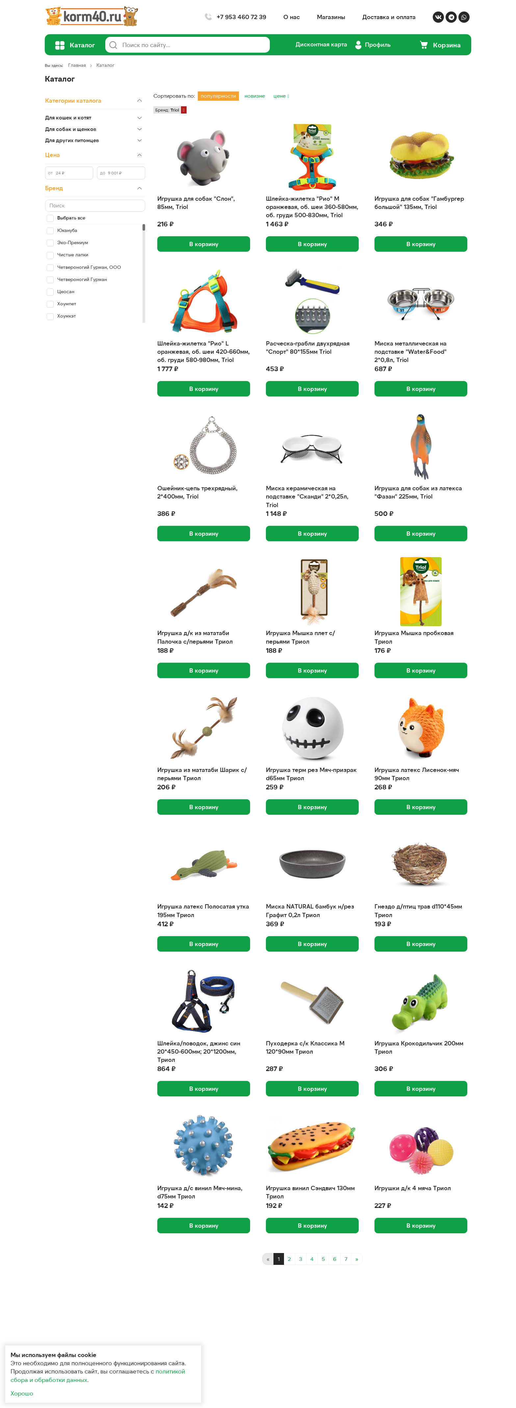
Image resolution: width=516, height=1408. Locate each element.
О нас (291, 16)
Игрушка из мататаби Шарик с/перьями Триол (202, 773)
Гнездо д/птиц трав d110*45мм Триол (418, 910)
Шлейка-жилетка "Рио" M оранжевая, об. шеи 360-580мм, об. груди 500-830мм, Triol (312, 206)
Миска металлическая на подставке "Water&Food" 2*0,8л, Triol (410, 351)
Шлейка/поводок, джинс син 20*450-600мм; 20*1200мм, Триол (198, 1051)
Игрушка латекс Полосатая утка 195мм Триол (203, 910)
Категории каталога (73, 100)
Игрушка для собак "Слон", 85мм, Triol (196, 202)
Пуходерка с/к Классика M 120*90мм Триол (305, 1047)
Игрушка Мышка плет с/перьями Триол (300, 637)
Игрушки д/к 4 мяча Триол (412, 1187)
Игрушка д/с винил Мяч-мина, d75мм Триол (200, 1192)
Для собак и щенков (70, 129)
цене (280, 95)
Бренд (54, 188)
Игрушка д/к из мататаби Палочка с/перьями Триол (195, 637)
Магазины (331, 16)
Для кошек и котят (68, 117)
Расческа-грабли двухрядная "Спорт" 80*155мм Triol (307, 347)
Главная (77, 65)
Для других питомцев (72, 140)
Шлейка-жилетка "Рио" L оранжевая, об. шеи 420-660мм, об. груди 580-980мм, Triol (203, 351)
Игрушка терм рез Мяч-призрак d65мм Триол (311, 773)
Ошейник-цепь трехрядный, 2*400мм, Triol (197, 492)
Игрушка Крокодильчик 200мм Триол (418, 1047)
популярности (218, 95)
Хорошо (22, 1393)
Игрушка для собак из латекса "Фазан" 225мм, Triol (418, 492)
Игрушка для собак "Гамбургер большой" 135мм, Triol (419, 202)
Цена (52, 154)
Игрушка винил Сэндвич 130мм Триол (310, 1192)
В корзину (204, 243)
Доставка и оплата (389, 16)
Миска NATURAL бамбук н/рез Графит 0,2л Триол (310, 910)
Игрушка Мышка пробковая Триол (413, 637)
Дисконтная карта (321, 44)
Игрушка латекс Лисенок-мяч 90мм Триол (416, 773)
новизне (255, 95)
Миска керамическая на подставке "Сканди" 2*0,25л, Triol (307, 496)
